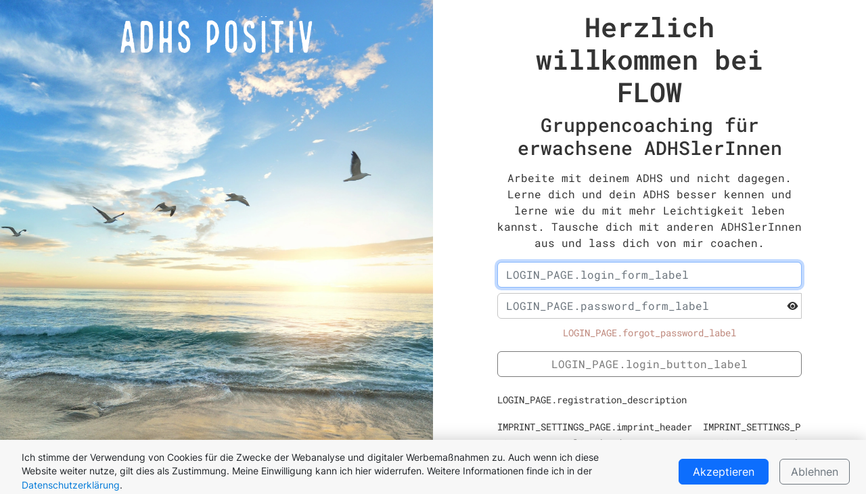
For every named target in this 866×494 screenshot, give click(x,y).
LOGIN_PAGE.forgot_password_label (649, 333)
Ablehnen (814, 471)
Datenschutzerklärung (71, 485)
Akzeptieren (723, 471)
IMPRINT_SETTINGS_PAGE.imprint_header (594, 427)
